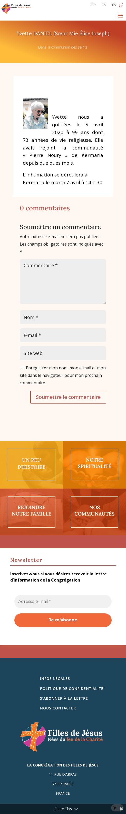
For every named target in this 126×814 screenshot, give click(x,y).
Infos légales (55, 678)
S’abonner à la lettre (64, 698)
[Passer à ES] (114, 6)
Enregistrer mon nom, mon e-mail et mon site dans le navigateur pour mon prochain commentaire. (63, 375)
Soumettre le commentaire (68, 397)
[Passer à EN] (103, 6)
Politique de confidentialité (71, 688)
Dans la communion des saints (63, 47)
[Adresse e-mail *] (63, 601)
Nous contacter (58, 708)
